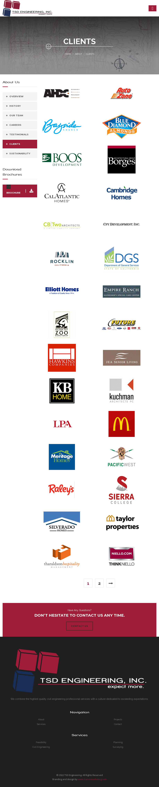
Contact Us (79, 626)
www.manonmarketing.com (92, 779)
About (78, 54)
